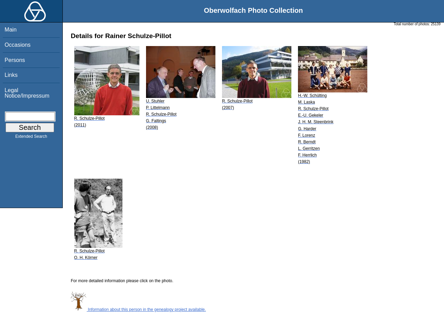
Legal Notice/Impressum (27, 93)
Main (11, 30)
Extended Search (31, 138)
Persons (15, 60)
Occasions (18, 45)
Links (11, 75)
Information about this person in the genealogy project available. (138, 309)
